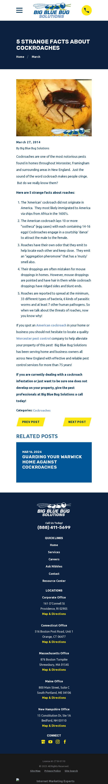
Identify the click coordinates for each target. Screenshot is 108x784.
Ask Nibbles (54, 566)
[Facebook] (65, 742)
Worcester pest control (33, 338)
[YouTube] (50, 742)
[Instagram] (58, 742)
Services (54, 552)
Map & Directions (54, 613)
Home (54, 545)
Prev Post (31, 422)
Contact (54, 573)
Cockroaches (42, 410)
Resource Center (54, 580)
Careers (54, 559)
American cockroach (51, 325)
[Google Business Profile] (43, 742)
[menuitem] (35, 771)
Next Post (77, 422)
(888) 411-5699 (54, 527)
